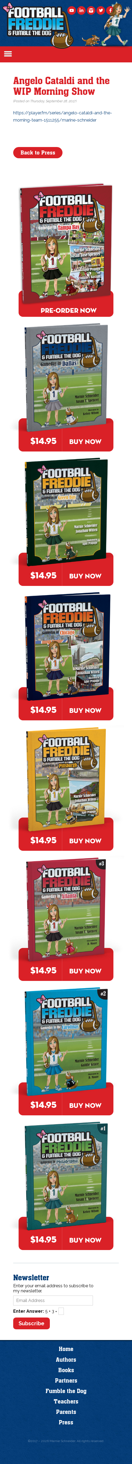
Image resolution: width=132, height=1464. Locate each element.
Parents (66, 1412)
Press (66, 1422)
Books (66, 1370)
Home (66, 1349)
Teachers (66, 1401)
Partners (66, 1381)
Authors (66, 1360)
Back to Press (37, 152)
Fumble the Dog (66, 1391)
